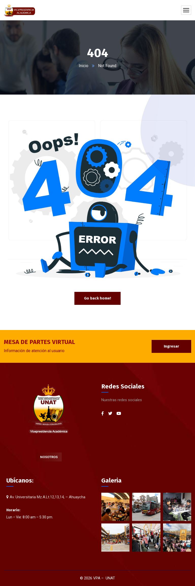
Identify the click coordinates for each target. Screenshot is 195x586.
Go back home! (97, 298)
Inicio (83, 65)
